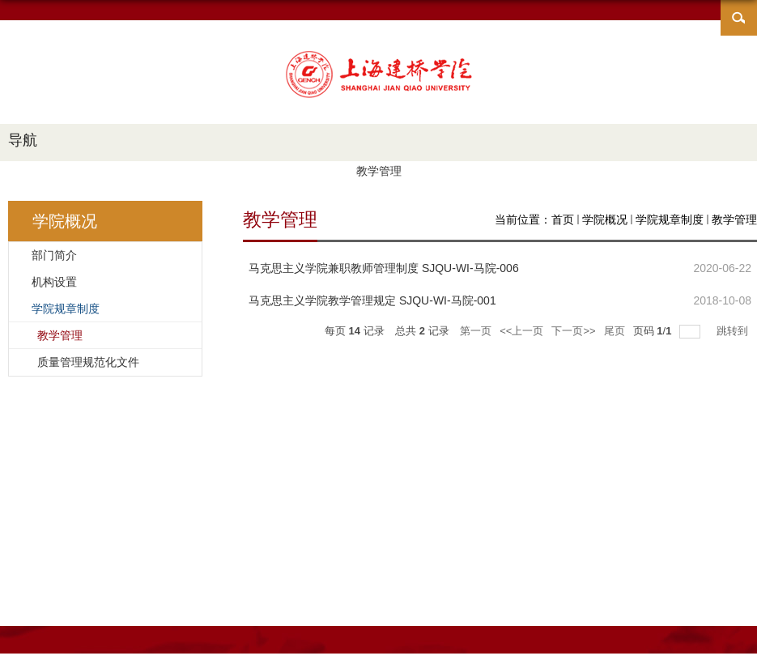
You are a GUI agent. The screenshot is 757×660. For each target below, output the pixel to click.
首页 (562, 219)
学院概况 (604, 219)
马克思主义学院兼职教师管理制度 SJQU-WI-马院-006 (384, 268)
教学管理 (734, 219)
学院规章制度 (670, 219)
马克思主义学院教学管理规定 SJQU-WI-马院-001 (372, 300)
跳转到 (734, 331)
